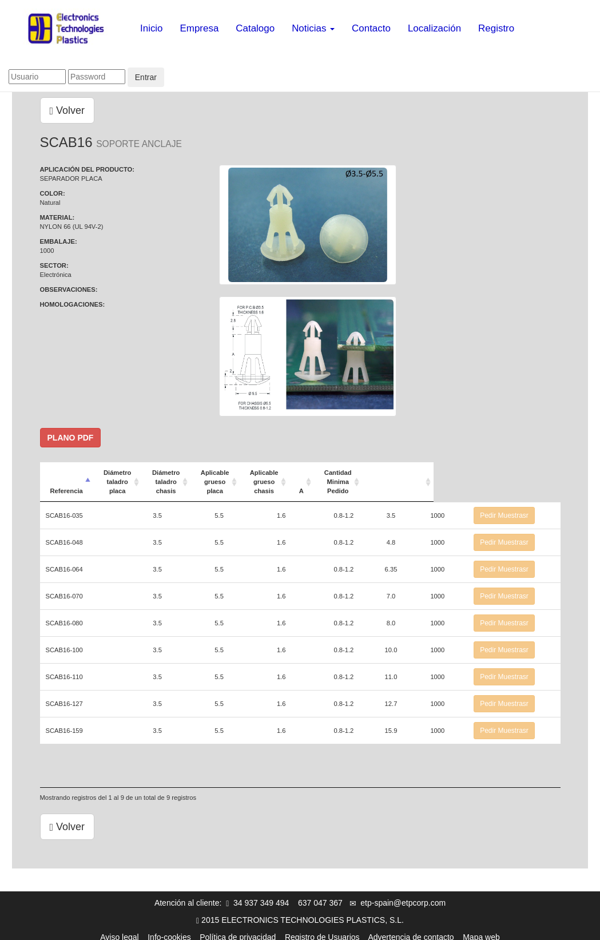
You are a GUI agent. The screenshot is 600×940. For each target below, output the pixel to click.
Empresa (199, 28)
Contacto (371, 28)
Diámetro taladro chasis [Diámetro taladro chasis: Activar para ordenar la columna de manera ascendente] (226, 477)
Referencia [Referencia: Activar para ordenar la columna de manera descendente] (66, 481)
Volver (67, 110)
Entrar (146, 77)
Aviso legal (119, 928)
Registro (496, 28)
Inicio (151, 28)
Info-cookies (169, 928)
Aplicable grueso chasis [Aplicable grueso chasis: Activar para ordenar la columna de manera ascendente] (360, 477)
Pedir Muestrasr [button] (523, 506)
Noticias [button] (313, 28)
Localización (434, 28)
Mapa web (481, 928)
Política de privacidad (238, 928)
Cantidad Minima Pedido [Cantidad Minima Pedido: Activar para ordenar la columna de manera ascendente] (453, 477)
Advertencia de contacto (411, 928)
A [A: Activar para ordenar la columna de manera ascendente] (407, 481)
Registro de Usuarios (322, 928)
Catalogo (255, 28)
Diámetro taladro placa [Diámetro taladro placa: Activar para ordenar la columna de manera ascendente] (160, 477)
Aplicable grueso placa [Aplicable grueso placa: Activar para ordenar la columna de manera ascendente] (292, 477)
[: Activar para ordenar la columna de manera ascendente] (523, 477)
